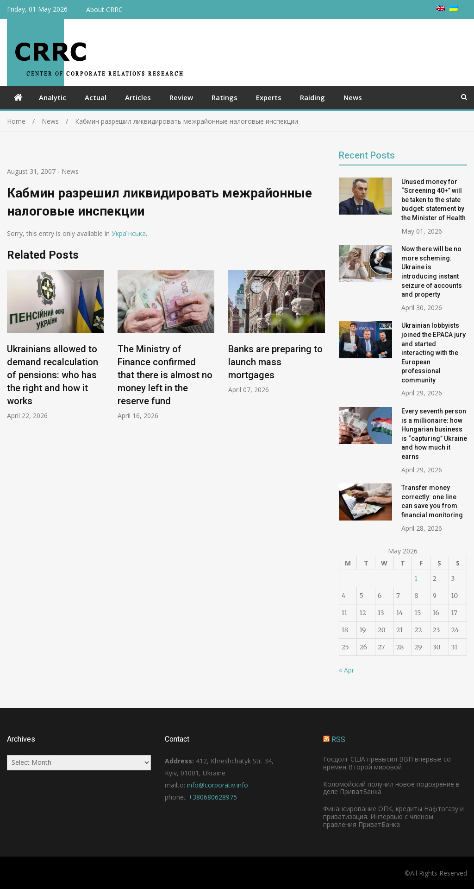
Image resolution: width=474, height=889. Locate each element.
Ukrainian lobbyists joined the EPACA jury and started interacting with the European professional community (433, 353)
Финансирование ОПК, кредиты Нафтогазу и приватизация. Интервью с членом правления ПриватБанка (393, 816)
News (352, 97)
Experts (268, 97)
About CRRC (104, 9)
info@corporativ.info (217, 785)
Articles (138, 97)
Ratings (224, 97)
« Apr (346, 670)
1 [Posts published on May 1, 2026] (415, 578)
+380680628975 (212, 797)
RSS (338, 739)
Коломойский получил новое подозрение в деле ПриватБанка (391, 788)
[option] (55, 345)
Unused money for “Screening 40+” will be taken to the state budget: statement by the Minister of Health (433, 200)
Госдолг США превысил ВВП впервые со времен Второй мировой (387, 763)
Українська (129, 233)
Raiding (312, 97)
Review (181, 97)
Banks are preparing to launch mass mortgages (275, 362)
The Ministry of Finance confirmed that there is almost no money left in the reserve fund (165, 375)
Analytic (52, 97)
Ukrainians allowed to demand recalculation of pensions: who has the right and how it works (52, 375)
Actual (95, 97)
